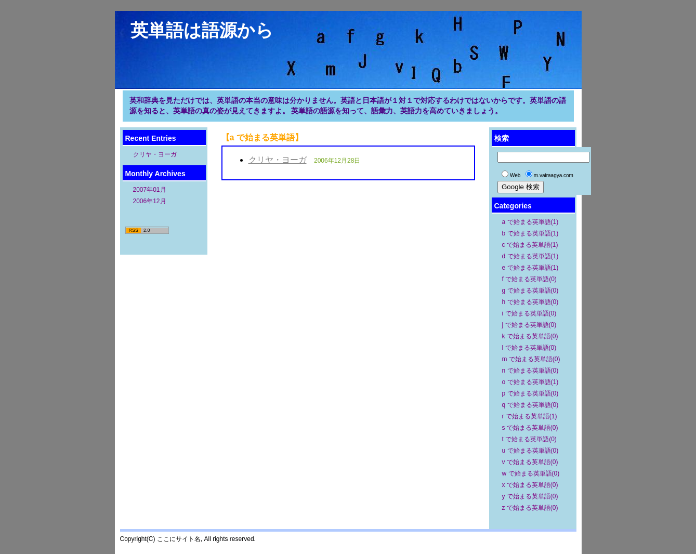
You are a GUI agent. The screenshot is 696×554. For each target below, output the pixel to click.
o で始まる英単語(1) (530, 382)
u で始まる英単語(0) (530, 450)
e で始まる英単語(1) (530, 267)
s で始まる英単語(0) (530, 427)
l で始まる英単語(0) (529, 347)
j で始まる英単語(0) (529, 324)
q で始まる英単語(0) (530, 404)
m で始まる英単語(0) (531, 359)
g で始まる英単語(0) (530, 290)
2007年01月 (149, 189)
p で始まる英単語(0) (530, 393)
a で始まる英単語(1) (530, 222)
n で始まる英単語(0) (530, 370)
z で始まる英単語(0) (530, 507)
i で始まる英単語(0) (529, 313)
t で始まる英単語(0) (529, 439)
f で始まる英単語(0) (529, 279)
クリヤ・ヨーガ (155, 154)
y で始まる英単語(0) (530, 496)
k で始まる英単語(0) (530, 336)
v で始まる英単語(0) (530, 462)
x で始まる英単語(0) (530, 485)
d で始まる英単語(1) (530, 256)
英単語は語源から (201, 30)
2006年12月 (149, 201)
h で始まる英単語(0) (530, 302)
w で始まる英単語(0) (531, 473)
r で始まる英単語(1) (529, 416)
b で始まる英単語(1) (530, 233)
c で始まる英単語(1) (530, 244)
